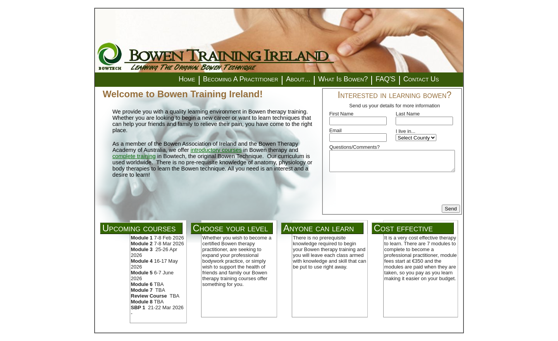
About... (298, 79)
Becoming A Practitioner (240, 79)
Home (187, 79)
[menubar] (309, 79)
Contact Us (421, 79)
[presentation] (388, 189)
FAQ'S (385, 79)
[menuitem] (187, 79)
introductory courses (216, 150)
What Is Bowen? (343, 79)
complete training (134, 156)
